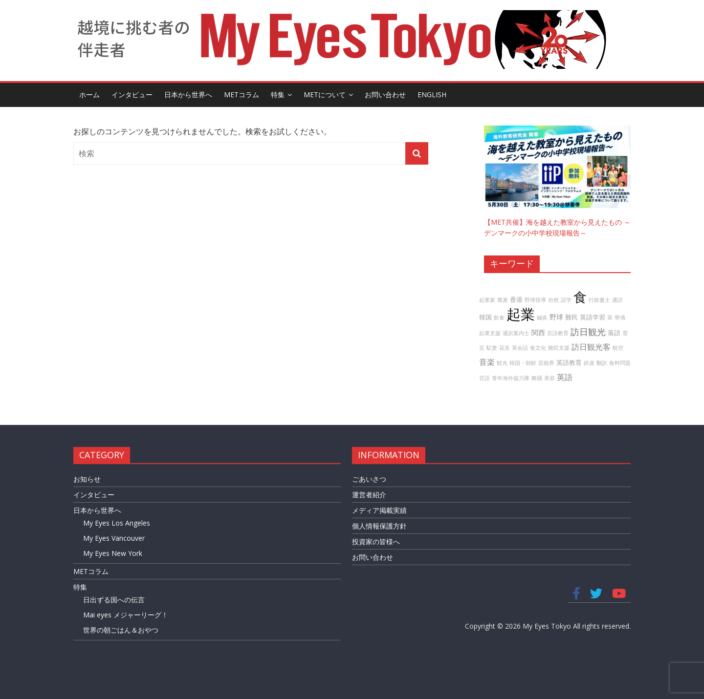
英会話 (520, 347)
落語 (614, 333)
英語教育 (569, 363)
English (432, 94)
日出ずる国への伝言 (114, 599)
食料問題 (620, 363)
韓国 (485, 317)
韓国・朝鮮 (522, 363)
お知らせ (87, 479)
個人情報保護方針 (379, 525)
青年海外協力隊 (510, 378)
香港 (516, 300)
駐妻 (491, 347)
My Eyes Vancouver (114, 538)
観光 (502, 363)
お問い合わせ (385, 94)
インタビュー (132, 94)
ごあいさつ (369, 479)
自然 (553, 300)
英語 (564, 377)
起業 (520, 314)
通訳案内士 (516, 333)
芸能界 (546, 363)
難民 (571, 317)
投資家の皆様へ (376, 541)
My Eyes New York (112, 553)
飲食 (499, 317)
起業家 (487, 300)
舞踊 (536, 378)
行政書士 (599, 300)
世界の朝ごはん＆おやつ (120, 630)
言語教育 (558, 333)
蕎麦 (502, 300)
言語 (484, 378)
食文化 (538, 347)
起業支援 (490, 333)
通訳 (617, 300)
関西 (538, 332)
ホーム (89, 94)
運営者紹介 (369, 494)
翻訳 (601, 363)
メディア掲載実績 (379, 510)
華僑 (620, 317)
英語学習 (592, 317)
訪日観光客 (591, 346)
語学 (566, 300)
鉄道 (589, 363)
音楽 (487, 362)
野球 (556, 316)
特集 (278, 94)
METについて (325, 94)
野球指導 (535, 300)
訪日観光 (588, 332)
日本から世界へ (188, 94)
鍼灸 (542, 317)
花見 (504, 347)
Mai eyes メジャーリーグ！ (125, 614)
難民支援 (559, 347)
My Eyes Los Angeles (116, 523)
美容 (549, 378)
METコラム (241, 94)
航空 (618, 347)
